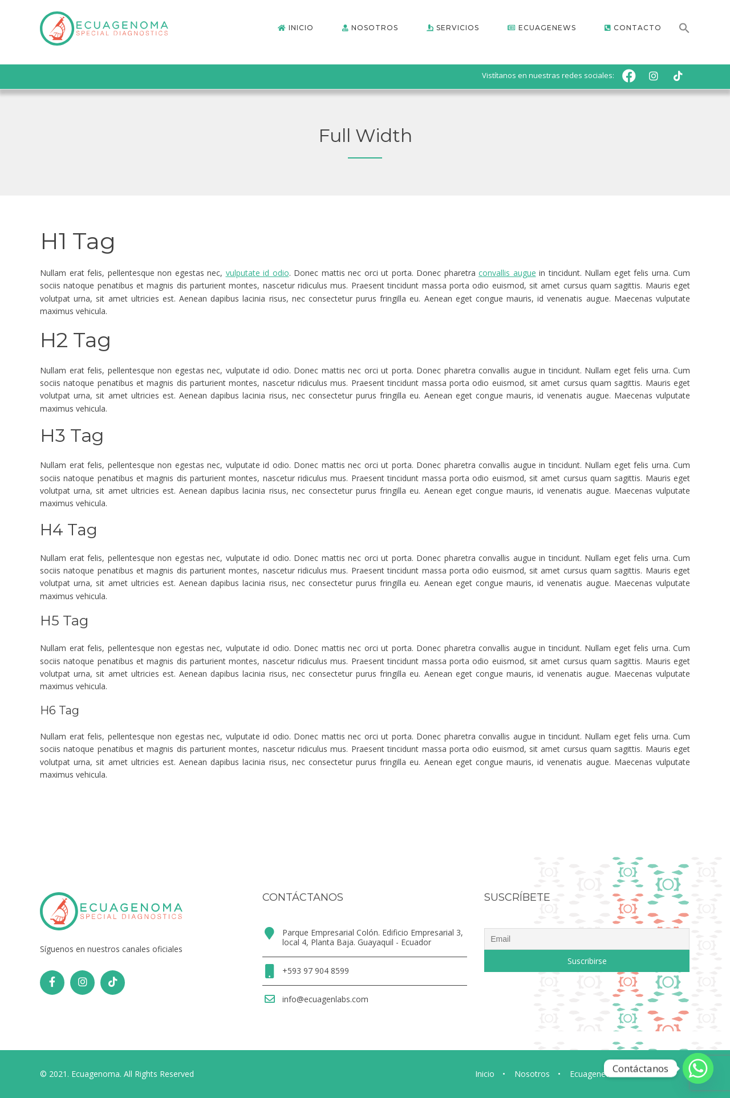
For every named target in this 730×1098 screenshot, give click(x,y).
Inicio (484, 1073)
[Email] (587, 939)
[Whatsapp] (698, 1068)
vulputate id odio (257, 272)
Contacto (653, 1073)
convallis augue (507, 272)
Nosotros (532, 1073)
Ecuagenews (593, 1073)
